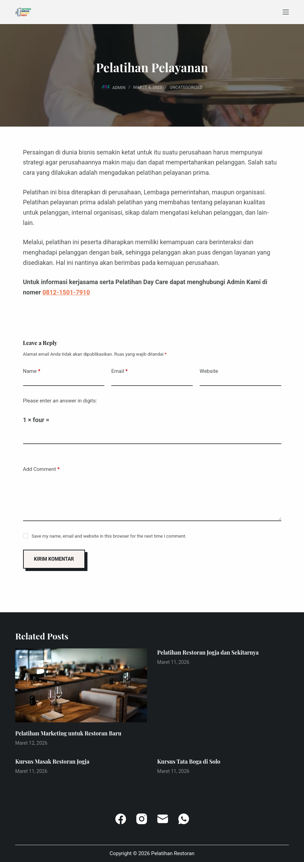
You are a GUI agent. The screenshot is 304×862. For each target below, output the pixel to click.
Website (209, 371)
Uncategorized (186, 87)
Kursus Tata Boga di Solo (188, 761)
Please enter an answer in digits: (60, 401)
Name (32, 371)
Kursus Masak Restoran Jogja (52, 761)
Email (119, 371)
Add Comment (41, 469)
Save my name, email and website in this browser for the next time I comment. (109, 536)
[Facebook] (120, 818)
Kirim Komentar (54, 559)
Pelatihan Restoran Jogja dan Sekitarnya (208, 652)
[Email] (162, 818)
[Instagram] (141, 818)
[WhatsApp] (183, 818)
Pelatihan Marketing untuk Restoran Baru (68, 733)
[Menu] (286, 12)
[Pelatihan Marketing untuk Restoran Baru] (81, 685)
